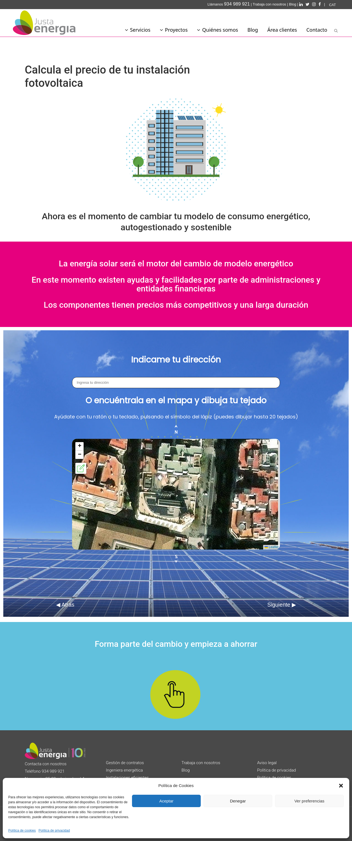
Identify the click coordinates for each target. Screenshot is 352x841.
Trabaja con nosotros (269, 4)
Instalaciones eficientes (127, 777)
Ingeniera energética (124, 770)
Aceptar (166, 801)
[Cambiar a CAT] (332, 4)
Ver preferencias (309, 801)
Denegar (238, 801)
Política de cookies (22, 830)
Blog (292, 4)
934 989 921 (53, 771)
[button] (341, 785)
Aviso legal (267, 762)
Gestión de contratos (125, 762)
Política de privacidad (54, 830)
